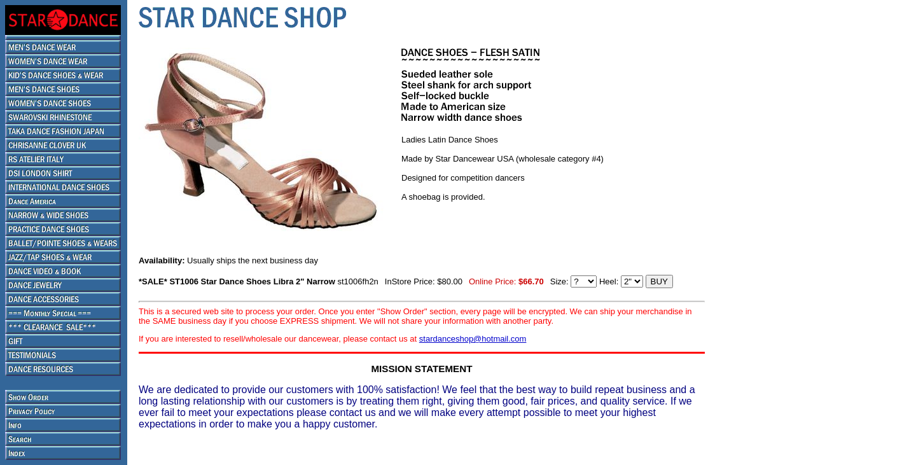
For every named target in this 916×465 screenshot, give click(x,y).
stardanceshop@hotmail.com (473, 339)
